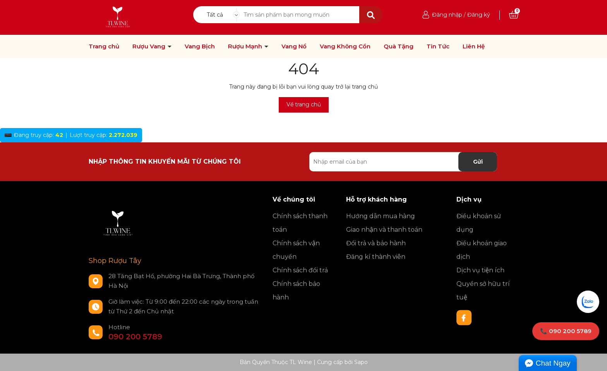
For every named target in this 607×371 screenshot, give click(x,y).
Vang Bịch (200, 46)
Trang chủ (104, 46)
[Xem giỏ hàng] (513, 14)
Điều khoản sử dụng (478, 222)
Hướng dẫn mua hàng (380, 216)
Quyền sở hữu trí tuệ (483, 290)
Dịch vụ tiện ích (480, 270)
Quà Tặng (398, 46)
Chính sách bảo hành (296, 290)
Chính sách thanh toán (300, 222)
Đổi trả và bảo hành (376, 243)
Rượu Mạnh (246, 46)
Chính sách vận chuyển (296, 249)
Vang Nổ (294, 46)
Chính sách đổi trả (300, 270)
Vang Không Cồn (345, 46)
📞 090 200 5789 (566, 331)
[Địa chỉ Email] (403, 161)
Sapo (361, 362)
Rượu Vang (149, 46)
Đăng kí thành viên (375, 256)
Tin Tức (438, 46)
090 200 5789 (135, 336)
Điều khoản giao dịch (481, 249)
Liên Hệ (474, 46)
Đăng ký (478, 14)
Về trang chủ (303, 104)
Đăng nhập (447, 14)
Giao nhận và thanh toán (384, 229)
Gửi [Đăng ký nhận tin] (478, 161)
